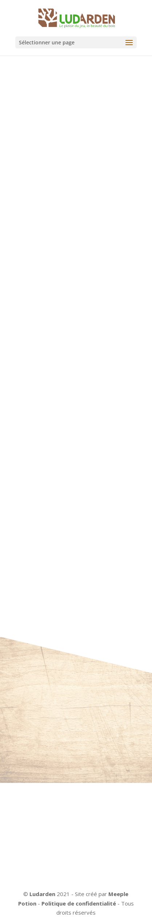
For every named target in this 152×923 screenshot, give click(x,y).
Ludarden (42, 894)
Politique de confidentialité (78, 903)
